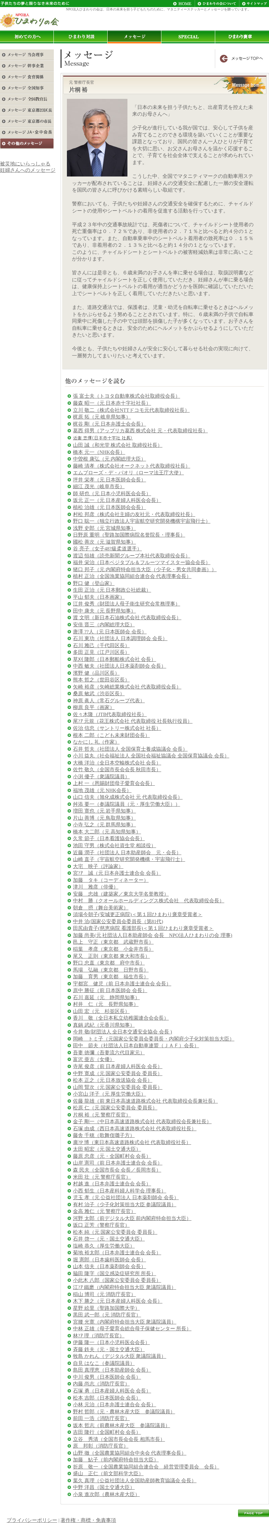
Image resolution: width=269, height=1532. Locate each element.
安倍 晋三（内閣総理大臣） (104, 624)
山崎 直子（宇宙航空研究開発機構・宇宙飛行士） (129, 859)
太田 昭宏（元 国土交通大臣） (107, 1149)
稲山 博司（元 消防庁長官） (104, 1294)
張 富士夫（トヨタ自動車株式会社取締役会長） (126, 396)
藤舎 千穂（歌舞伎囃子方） (104, 1135)
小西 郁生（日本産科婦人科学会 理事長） (119, 1190)
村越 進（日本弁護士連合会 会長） (112, 1183)
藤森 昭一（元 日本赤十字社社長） (112, 403)
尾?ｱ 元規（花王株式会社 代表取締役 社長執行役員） (133, 721)
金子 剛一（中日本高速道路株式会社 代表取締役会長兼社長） (142, 1121)
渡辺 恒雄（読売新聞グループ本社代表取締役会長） (131, 555)
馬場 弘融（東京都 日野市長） (111, 970)
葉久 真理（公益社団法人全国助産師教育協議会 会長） (134, 1480)
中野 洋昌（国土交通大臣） (104, 1487)
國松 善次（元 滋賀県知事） (104, 542)
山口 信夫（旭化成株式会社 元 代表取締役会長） (128, 797)
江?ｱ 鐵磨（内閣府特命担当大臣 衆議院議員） (124, 1287)
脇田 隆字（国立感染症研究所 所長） (114, 1273)
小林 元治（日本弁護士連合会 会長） (114, 1404)
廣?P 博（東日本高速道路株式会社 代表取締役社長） (132, 1142)
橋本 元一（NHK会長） (99, 452)
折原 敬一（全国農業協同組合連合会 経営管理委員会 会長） (146, 1466)
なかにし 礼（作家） (96, 742)
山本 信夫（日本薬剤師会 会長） (109, 1266)
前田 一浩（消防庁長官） (101, 1418)
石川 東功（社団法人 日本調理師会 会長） (120, 638)
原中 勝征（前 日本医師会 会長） (110, 990)
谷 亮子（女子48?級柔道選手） (107, 548)
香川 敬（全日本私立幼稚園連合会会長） (121, 1018)
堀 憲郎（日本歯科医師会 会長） (109, 1259)
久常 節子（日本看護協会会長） (109, 838)
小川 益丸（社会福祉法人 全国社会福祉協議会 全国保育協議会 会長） (151, 755)
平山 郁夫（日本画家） (99, 597)
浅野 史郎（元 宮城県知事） (104, 528)
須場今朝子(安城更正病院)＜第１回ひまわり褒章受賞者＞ (137, 914)
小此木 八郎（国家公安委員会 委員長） (117, 1280)
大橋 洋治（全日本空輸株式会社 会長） (117, 762)
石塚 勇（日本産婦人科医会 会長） (112, 1390)
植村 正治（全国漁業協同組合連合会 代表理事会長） (132, 576)
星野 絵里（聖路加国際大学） (106, 1308)
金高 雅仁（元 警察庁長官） (104, 1211)
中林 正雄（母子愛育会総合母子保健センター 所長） (132, 1328)
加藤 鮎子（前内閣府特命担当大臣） (116, 1459)
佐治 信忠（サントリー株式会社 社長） (117, 728)
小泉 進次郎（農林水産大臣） (106, 1494)
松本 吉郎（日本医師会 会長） (107, 1398)
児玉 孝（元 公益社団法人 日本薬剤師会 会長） (126, 1197)
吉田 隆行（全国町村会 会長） (107, 1432)
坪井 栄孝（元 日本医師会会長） (109, 479)
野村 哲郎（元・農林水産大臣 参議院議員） (124, 1411)
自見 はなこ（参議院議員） (104, 1363)
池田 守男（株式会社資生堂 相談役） (114, 845)
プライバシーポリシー (32, 1520)
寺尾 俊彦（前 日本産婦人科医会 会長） (117, 1066)
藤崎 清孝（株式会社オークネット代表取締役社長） (131, 466)
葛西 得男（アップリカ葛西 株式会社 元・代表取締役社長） (140, 430)
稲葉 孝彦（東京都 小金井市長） (113, 949)
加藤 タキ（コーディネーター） (111, 880)
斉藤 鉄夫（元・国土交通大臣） (109, 1349)
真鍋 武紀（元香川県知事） (104, 1025)
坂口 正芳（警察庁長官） (101, 1225)
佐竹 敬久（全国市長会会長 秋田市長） (117, 769)
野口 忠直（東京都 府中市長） (109, 963)
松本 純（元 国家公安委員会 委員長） (115, 1232)
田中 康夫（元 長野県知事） (104, 611)
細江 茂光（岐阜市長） (99, 486)
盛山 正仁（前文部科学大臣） (108, 1473)
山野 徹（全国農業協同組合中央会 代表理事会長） (129, 1453)
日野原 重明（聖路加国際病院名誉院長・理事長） (129, 535)
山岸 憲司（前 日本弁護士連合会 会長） (117, 1163)
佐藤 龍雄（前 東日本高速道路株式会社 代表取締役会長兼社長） (145, 1101)
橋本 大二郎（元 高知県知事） (107, 831)
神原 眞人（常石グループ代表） (109, 700)
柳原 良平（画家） (94, 707)
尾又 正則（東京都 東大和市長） (111, 956)
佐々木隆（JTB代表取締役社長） (110, 714)
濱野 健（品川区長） (96, 673)
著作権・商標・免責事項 (88, 1520)
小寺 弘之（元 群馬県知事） (104, 824)
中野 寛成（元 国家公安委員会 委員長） (117, 1073)
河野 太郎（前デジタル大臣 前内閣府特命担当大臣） (132, 1218)
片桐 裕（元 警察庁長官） (102, 1114)
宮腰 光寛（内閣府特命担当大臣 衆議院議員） (124, 1322)
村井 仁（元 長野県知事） (106, 1004)
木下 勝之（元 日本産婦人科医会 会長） (117, 1301)
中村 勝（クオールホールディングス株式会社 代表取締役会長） (148, 900)
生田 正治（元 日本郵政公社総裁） (112, 590)
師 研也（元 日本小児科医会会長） (112, 493)
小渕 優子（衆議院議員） (101, 776)
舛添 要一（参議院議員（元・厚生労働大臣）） (126, 804)
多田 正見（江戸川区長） (101, 652)
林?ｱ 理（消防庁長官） (98, 1335)
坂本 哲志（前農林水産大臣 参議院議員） (121, 1425)
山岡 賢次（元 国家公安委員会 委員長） (117, 1087)
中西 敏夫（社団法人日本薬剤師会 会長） (119, 666)
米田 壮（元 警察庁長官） (102, 1177)
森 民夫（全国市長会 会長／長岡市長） (117, 1170)
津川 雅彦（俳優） (95, 887)
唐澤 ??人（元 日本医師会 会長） (110, 631)
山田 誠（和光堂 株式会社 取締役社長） (117, 445)
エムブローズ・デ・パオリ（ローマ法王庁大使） (128, 472)
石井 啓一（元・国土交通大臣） (109, 1239)
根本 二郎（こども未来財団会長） (111, 735)
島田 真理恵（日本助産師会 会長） (112, 1370)
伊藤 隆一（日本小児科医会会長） (111, 1342)
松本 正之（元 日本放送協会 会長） (112, 1080)
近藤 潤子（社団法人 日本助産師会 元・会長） (127, 852)
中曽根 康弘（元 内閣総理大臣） (109, 459)
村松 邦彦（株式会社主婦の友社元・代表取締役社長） (134, 514)
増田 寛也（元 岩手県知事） (104, 811)
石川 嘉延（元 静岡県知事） (106, 997)
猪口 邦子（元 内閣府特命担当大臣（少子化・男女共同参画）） (145, 569)
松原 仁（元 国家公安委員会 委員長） (115, 1107)
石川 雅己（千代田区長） (101, 645)
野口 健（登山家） (94, 583)
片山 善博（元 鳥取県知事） (104, 818)
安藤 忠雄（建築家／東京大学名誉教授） (121, 894)
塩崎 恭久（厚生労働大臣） (104, 1246)
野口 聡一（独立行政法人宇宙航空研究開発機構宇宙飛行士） (141, 521)
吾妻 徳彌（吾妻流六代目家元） (109, 1052)
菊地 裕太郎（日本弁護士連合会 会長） (117, 1252)
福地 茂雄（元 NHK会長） (102, 790)
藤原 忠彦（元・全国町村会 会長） (112, 1156)
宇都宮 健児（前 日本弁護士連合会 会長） (122, 983)
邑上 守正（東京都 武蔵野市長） (113, 942)
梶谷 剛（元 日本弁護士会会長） (109, 424)
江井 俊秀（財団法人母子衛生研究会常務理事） (126, 603)
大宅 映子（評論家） (98, 866)
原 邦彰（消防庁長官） (100, 1446)
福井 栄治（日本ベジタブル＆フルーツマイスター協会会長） (141, 562)
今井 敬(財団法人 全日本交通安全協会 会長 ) (122, 1031)
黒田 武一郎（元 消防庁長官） (107, 1315)
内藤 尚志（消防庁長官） (101, 1383)
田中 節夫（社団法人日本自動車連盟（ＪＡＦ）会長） (136, 1045)
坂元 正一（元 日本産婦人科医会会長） (117, 500)
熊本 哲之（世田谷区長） (101, 679)
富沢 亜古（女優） (94, 1059)
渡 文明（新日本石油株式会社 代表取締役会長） (127, 617)
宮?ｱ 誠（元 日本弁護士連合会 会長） (117, 873)
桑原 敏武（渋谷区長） (99, 693)
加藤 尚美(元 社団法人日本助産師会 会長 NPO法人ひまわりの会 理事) (152, 935)
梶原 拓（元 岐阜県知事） (102, 417)
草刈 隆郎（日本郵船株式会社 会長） (114, 659)
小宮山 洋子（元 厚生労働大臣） (109, 1094)
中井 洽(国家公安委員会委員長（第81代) (118, 921)
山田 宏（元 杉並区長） (101, 1011)
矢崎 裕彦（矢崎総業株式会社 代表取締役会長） (127, 687)
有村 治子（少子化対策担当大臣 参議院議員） (124, 1204)
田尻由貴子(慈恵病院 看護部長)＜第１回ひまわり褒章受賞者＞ (143, 928)
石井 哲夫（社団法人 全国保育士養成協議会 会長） (130, 749)
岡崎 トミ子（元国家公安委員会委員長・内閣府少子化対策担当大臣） (153, 1039)
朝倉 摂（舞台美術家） (100, 907)
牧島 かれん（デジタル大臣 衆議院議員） (119, 1356)
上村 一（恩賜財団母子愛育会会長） (114, 783)
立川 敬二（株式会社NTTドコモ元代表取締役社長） (131, 410)
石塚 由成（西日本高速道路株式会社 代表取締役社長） (134, 1128)
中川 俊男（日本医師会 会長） (107, 1377)
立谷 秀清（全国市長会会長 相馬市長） (119, 1439)
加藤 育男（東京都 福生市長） (111, 976)
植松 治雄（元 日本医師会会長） (109, 507)
